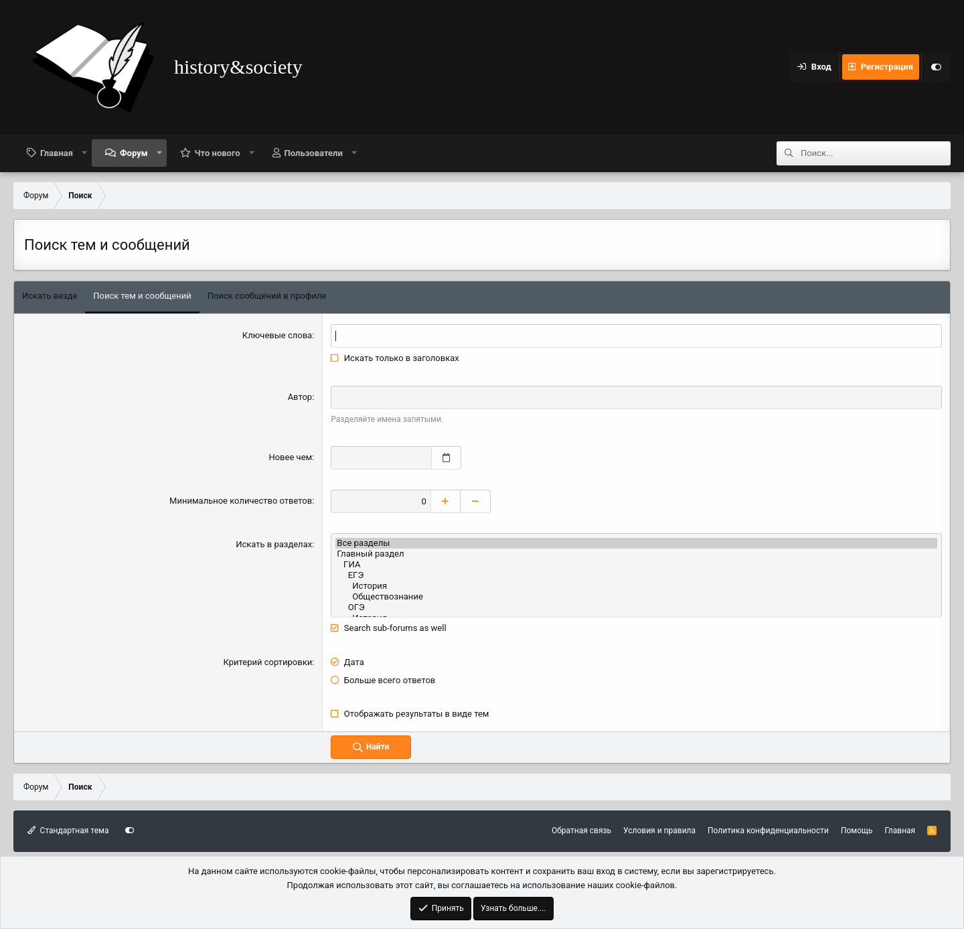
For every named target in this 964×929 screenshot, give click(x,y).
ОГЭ (636, 606)
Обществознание (636, 596)
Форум (134, 153)
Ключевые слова (277, 335)
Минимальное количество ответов (240, 500)
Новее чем (290, 457)
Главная (56, 153)
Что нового (217, 153)
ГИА (636, 564)
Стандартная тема (67, 830)
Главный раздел (636, 553)
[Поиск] (876, 153)
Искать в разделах (274, 544)
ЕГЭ (636, 574)
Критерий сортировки (268, 661)
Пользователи (314, 153)
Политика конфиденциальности (768, 830)
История (636, 585)
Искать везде (49, 296)
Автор (300, 397)
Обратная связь (581, 830)
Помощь (857, 830)
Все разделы (636, 542)
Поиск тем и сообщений (142, 296)
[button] (85, 152)
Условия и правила (659, 830)
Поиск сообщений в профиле (267, 296)
